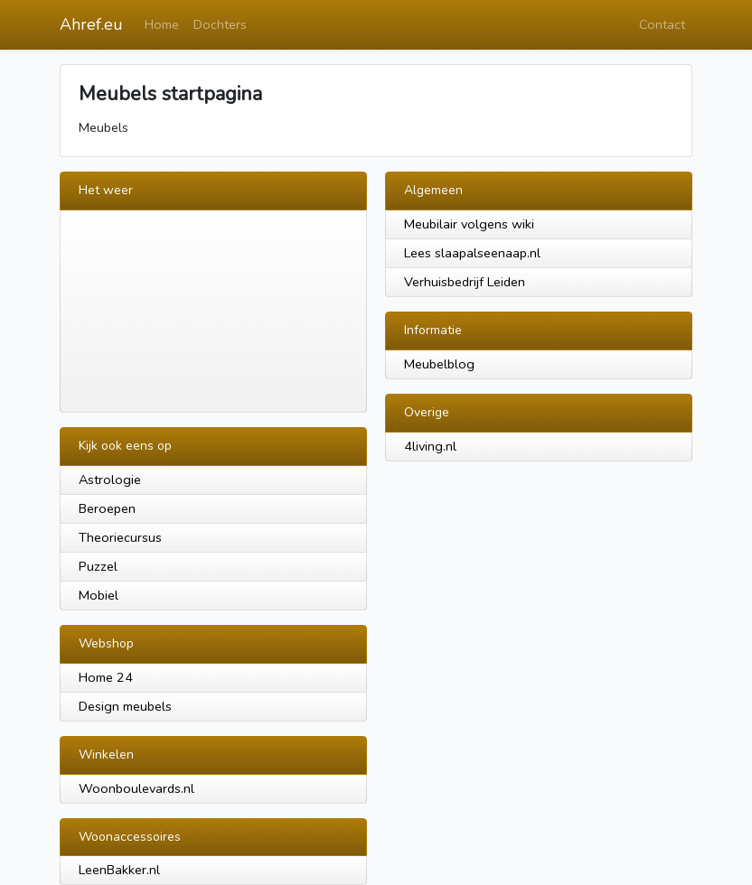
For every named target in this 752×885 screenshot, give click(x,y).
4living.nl (430, 446)
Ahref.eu (91, 24)
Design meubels (125, 706)
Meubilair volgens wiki (469, 224)
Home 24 (106, 677)
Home (162, 24)
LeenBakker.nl (119, 870)
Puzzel (98, 566)
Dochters (220, 24)
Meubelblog (439, 364)
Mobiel (98, 595)
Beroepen (107, 508)
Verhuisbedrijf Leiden (464, 282)
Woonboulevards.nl (136, 788)
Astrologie (110, 479)
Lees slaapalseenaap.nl (472, 253)
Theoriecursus (120, 537)
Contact (662, 24)
